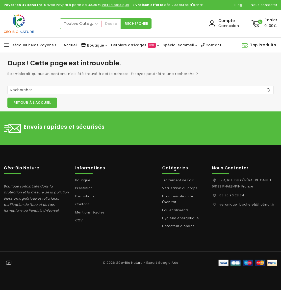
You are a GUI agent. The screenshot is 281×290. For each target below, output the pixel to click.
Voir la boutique (115, 4)
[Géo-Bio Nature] (19, 23)
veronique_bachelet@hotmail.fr (247, 204)
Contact (211, 45)
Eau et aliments (175, 210)
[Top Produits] (259, 45)
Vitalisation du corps (180, 188)
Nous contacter (264, 4)
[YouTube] (9, 263)
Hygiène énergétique (180, 218)
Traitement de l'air (178, 180)
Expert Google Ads (162, 262)
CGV (79, 220)
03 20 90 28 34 (231, 195)
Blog (238, 4)
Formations (85, 196)
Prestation (84, 188)
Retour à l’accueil (32, 102)
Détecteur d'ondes (178, 226)
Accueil (71, 45)
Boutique (83, 180)
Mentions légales (90, 212)
